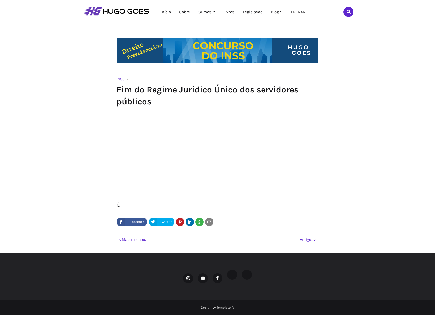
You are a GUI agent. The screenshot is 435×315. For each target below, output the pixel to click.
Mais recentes (134, 239)
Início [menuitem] (166, 11)
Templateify (225, 307)
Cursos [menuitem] (204, 11)
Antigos (306, 239)
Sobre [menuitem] (184, 11)
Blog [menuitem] (275, 11)
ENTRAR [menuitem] (298, 11)
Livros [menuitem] (228, 11)
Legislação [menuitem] (252, 11)
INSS (121, 79)
